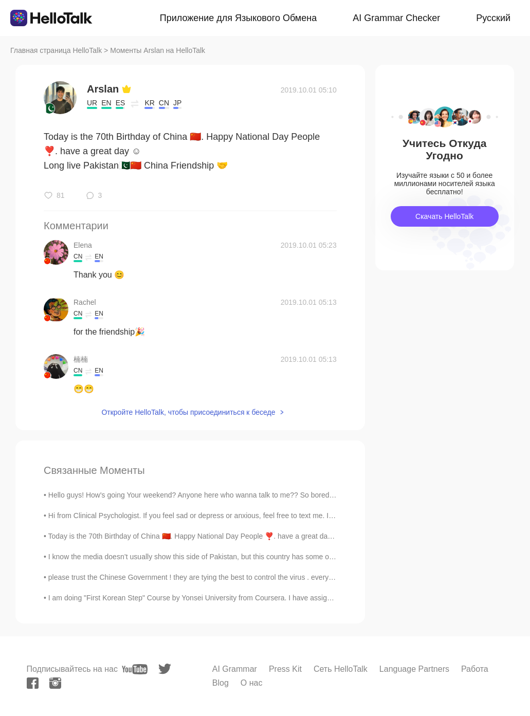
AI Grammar (234, 669)
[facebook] (33, 683)
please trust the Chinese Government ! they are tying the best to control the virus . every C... (195, 577)
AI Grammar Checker (396, 18)
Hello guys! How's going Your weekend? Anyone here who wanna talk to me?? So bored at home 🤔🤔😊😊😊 (225, 495)
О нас (252, 682)
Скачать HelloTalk (444, 216)
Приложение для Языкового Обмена (238, 18)
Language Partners (414, 669)
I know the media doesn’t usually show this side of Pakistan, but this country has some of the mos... (206, 557)
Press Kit (285, 669)
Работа (474, 669)
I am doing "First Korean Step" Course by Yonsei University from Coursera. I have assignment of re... (209, 598)
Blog (220, 682)
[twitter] (164, 669)
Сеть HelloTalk (341, 669)
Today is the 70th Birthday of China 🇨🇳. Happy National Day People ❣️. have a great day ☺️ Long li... (209, 536)
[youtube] (135, 669)
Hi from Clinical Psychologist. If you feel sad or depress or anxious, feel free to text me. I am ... (198, 515)
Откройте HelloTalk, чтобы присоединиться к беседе (188, 412)
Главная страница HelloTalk (56, 50)
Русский (493, 18)
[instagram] (55, 683)
